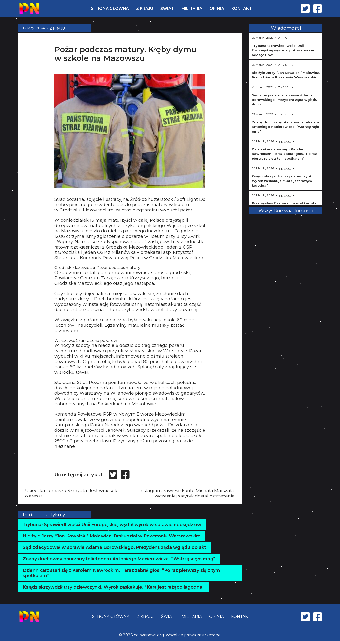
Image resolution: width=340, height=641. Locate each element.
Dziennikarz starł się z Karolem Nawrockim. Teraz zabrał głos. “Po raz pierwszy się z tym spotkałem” (121, 573)
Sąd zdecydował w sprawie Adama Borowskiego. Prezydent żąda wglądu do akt (114, 547)
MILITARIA (191, 8)
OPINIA (217, 8)
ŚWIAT (167, 8)
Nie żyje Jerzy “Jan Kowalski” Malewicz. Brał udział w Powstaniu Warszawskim (112, 536)
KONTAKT (242, 8)
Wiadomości (286, 28)
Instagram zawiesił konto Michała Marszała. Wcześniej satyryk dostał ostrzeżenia (187, 493)
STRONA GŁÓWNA (110, 8)
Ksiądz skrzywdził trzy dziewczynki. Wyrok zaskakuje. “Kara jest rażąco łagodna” (113, 587)
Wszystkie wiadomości (285, 211)
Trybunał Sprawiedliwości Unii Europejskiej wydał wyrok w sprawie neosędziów (112, 524)
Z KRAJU (144, 8)
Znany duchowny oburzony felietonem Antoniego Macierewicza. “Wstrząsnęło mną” (119, 559)
